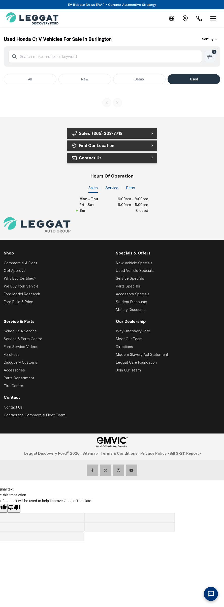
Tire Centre (13, 386)
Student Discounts (131, 302)
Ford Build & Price (18, 302)
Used (194, 79)
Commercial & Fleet (20, 263)
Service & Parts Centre (23, 339)
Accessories (14, 370)
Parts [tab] (130, 188)
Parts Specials (128, 286)
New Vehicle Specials (134, 263)
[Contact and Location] (183, 18)
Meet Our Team (129, 339)
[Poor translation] (13, 508)
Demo (139, 79)
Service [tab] (112, 188)
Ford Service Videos (21, 347)
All (30, 79)
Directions (124, 347)
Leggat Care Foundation (136, 362)
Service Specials (130, 278)
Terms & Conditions (119, 453)
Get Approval (15, 271)
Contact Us (86, 158)
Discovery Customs (20, 362)
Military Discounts (131, 310)
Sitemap (90, 453)
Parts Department (19, 378)
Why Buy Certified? (20, 278)
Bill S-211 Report (184, 453)
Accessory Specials (132, 294)
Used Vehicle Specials (135, 271)
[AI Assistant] (211, 594)
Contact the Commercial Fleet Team (35, 415)
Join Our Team (128, 370)
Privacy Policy (153, 453)
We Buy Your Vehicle (21, 286)
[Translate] (168, 18)
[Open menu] (213, 18)
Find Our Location (92, 145)
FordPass (12, 355)
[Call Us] (198, 18)
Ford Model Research (22, 294)
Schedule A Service (20, 331)
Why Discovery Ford (133, 331)
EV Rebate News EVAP (112, 5)
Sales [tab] (93, 188)
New (84, 79)
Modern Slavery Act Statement (142, 355)
